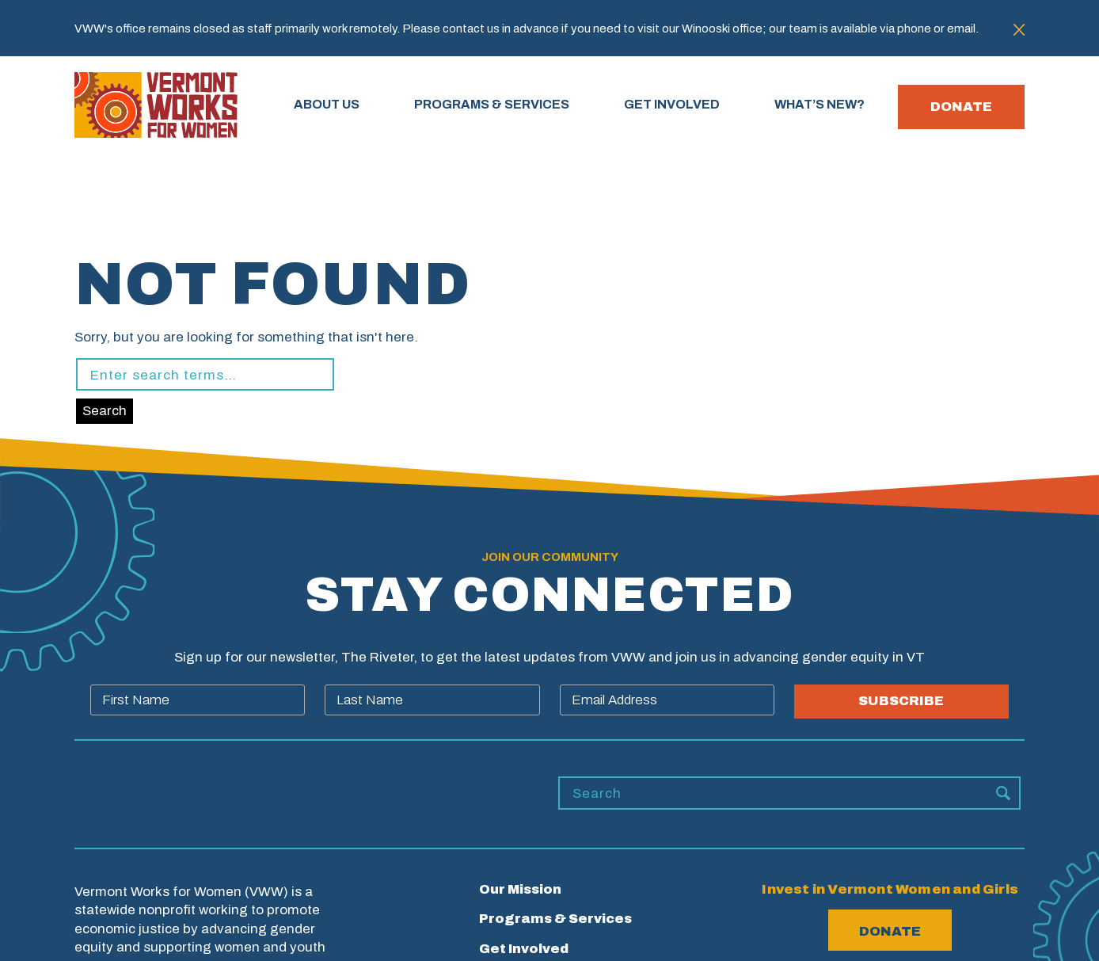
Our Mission (519, 787)
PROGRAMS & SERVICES (498, 106)
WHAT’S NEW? (826, 106)
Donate (961, 107)
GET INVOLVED (679, 106)
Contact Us (519, 934)
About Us (334, 106)
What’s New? (524, 875)
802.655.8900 (890, 933)
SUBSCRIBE (901, 600)
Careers (507, 905)
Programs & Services (555, 817)
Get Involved (523, 846)
